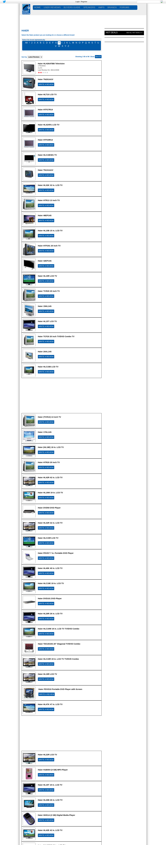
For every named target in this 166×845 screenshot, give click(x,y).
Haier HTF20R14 (45, 140)
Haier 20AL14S (44, 351)
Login (77, 2)
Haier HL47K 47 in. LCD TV (50, 704)
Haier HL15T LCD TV (47, 321)
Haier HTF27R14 (45, 109)
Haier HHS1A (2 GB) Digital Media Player (56, 815)
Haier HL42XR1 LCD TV (48, 125)
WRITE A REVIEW (46, 84)
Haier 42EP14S (44, 261)
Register (84, 2)
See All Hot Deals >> (134, 32)
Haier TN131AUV (45, 170)
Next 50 (98, 57)
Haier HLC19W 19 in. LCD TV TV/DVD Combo (58, 629)
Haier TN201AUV (45, 79)
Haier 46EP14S (44, 215)
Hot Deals (111, 32)
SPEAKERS (89, 7)
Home (37, 7)
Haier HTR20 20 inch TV (49, 462)
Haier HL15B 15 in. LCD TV (50, 230)
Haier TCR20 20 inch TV (49, 291)
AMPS (101, 7)
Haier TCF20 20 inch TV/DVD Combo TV (56, 336)
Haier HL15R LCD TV (47, 276)
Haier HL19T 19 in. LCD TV (50, 785)
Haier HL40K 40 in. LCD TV (50, 568)
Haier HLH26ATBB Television (51, 63)
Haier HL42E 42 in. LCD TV (50, 830)
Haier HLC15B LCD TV (48, 367)
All (26, 42)
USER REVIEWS (52, 7)
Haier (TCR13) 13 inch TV (49, 417)
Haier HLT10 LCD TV (47, 94)
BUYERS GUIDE (72, 7)
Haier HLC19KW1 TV (47, 155)
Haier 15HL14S (44, 306)
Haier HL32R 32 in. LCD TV (50, 523)
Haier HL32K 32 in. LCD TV (50, 185)
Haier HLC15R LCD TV (48, 538)
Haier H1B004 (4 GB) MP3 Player (53, 770)
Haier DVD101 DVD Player (50, 598)
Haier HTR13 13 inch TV (49, 200)
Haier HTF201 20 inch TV (49, 246)
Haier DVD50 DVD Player (49, 508)
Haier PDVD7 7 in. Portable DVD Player (56, 553)
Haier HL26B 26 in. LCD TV (50, 800)
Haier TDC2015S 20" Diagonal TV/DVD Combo (59, 644)
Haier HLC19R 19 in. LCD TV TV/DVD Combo (58, 659)
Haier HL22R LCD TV (47, 754)
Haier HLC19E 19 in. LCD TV (51, 583)
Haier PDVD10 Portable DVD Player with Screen (60, 689)
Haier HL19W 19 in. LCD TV (50, 492)
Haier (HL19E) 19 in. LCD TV (51, 447)
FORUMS (124, 7)
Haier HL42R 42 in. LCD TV (50, 477)
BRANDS (112, 7)
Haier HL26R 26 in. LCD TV (50, 613)
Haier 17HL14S (44, 432)
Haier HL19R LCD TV (47, 674)
